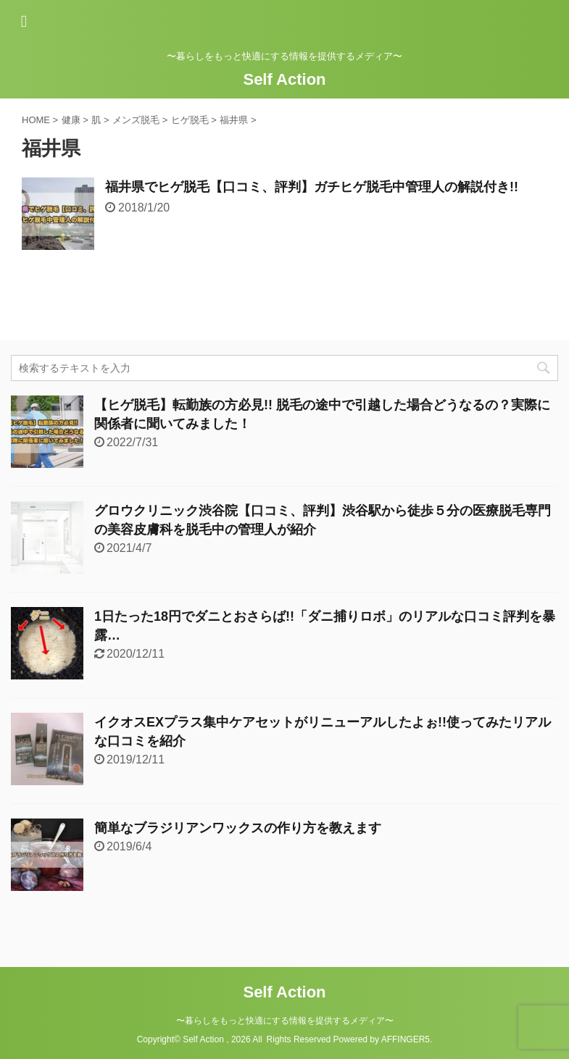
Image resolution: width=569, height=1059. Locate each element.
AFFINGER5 (405, 1039)
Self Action (284, 79)
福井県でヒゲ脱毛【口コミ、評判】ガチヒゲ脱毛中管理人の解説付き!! (311, 187)
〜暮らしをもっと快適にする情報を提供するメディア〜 (285, 1021)
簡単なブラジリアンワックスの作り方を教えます (237, 828)
